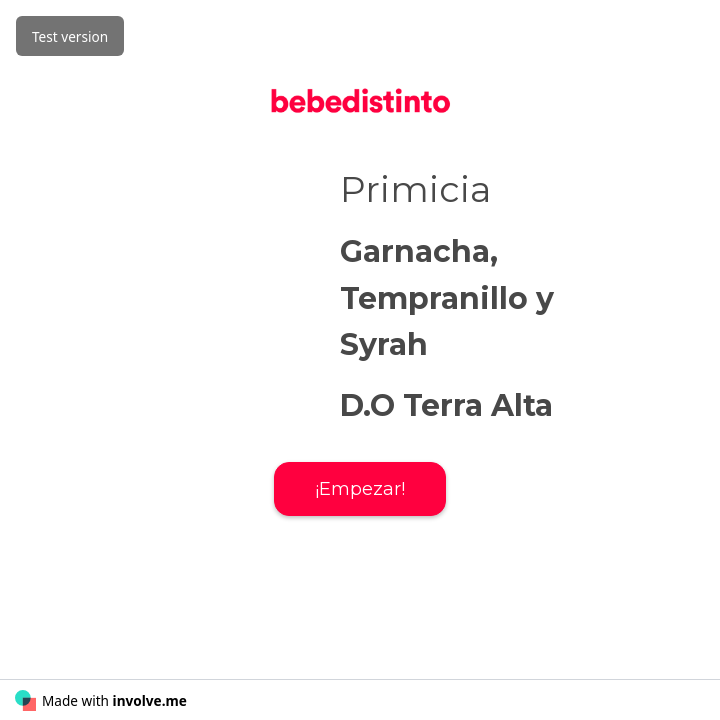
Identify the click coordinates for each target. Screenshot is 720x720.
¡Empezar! (360, 489)
